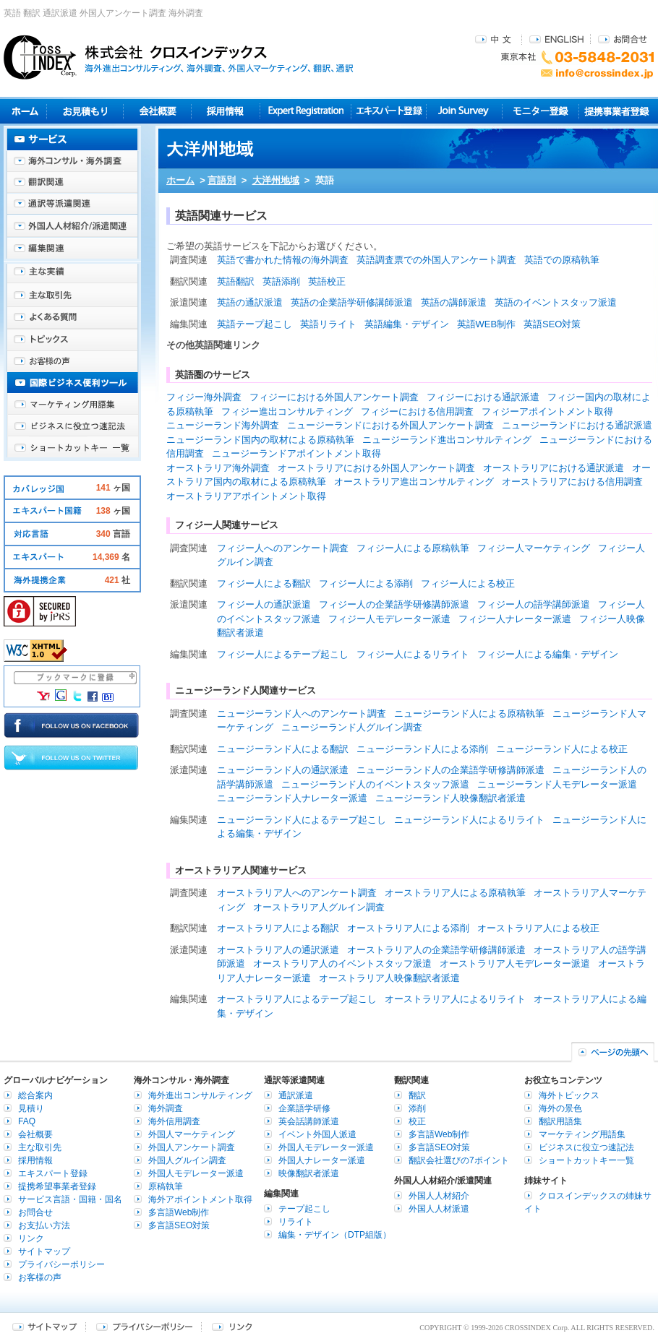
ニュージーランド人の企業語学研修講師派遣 (450, 769)
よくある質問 (72, 318)
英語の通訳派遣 (250, 302)
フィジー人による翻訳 (264, 583)
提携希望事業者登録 (57, 1186)
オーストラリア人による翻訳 (278, 928)
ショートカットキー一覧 (72, 448)
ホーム (180, 180)
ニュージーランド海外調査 (222, 425)
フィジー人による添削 (366, 583)
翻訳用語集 (560, 1121)
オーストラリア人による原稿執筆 (455, 892)
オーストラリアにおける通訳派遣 (553, 467)
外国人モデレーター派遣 (196, 1173)
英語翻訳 (236, 281)
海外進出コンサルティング (200, 1095)
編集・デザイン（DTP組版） (334, 1235)
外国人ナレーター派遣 (321, 1160)
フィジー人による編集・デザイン (547, 654)
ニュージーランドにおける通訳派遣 (577, 425)
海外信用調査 (174, 1121)
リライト (295, 1222)
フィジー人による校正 (468, 583)
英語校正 (327, 281)
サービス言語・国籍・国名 (70, 1199)
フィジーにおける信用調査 (417, 411)
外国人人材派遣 (439, 1209)
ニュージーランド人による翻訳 (283, 748)
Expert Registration (305, 111)
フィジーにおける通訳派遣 (483, 397)
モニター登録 (540, 111)
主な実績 (72, 274)
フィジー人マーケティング (533, 548)
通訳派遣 (295, 1095)
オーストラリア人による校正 (538, 928)
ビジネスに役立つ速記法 (72, 426)
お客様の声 (72, 361)
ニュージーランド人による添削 (422, 748)
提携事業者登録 (616, 111)
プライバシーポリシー (61, 1264)
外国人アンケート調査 (191, 1147)
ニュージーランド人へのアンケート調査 (301, 713)
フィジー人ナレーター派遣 (514, 618)
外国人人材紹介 (439, 1196)
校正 (417, 1121)
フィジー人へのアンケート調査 (283, 548)
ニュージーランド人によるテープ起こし (301, 819)
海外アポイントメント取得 (200, 1199)
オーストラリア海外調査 (218, 467)
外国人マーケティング (191, 1134)
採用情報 (226, 111)
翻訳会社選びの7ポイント (459, 1160)
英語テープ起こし (254, 324)
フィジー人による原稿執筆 (412, 548)
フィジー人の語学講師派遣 (533, 604)
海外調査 (165, 1108)
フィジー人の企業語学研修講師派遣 (394, 604)
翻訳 (417, 1095)
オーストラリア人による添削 (408, 928)
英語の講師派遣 (454, 302)
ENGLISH (556, 38)
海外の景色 (560, 1108)
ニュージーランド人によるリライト (469, 819)
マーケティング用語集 (72, 404)
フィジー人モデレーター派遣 (389, 618)
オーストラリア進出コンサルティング (414, 481)
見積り (85, 111)
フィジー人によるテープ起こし (283, 654)
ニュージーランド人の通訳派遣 (283, 769)
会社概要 (157, 111)
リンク (31, 1238)
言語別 (222, 180)
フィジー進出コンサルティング (287, 411)
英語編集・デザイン (406, 324)
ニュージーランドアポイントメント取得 (296, 453)
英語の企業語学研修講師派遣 (352, 302)
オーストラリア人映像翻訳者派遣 (389, 978)
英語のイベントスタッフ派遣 (556, 302)
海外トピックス (72, 339)
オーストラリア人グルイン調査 (319, 907)
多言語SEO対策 (179, 1225)
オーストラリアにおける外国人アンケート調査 (376, 467)
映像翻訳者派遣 (308, 1173)
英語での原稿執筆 (561, 259)
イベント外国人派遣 (317, 1134)
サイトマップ (44, 1251)
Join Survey (465, 111)
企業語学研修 (304, 1108)
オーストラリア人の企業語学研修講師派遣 (436, 949)
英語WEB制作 (486, 324)
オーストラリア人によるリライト (455, 998)
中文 (495, 38)
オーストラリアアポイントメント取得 (246, 496)
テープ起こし (304, 1209)
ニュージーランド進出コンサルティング (446, 439)
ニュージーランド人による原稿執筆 (469, 713)
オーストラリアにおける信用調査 (572, 481)
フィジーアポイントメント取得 (547, 411)
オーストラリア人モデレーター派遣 (515, 963)
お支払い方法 (44, 1225)
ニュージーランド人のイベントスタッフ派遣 (375, 784)
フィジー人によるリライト (412, 654)
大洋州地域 (275, 180)
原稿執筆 (165, 1186)
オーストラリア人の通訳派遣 (278, 949)
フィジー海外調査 (204, 397)
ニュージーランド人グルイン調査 (351, 727)
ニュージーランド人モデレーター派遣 (557, 784)
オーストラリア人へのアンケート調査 (297, 892)
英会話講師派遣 (308, 1121)
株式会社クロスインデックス (179, 57)
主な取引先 (72, 296)
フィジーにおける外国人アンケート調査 (334, 397)
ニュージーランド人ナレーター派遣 (292, 798)
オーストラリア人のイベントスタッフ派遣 (342, 963)
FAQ (26, 1121)
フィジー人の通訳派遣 (264, 604)
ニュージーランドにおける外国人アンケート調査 (390, 425)
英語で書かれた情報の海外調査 (283, 259)
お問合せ (622, 38)
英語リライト (328, 324)
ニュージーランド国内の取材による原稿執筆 (260, 439)
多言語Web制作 (178, 1212)
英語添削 (281, 281)
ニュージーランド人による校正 (562, 748)
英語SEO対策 (552, 324)
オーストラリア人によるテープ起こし (297, 998)
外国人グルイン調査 (187, 1160)
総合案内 (35, 1095)
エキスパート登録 (389, 111)
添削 (417, 1108)
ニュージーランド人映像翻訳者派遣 (450, 798)
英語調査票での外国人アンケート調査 (436, 259)
